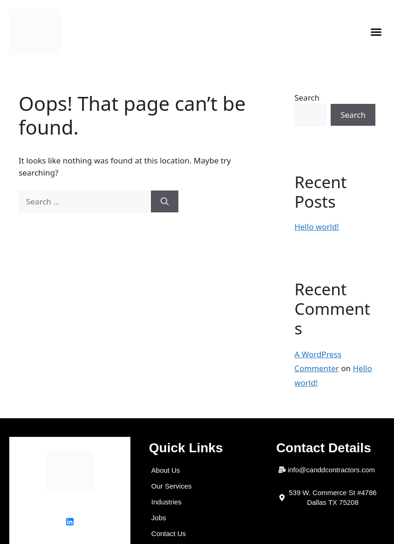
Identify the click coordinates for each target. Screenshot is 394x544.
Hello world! (316, 226)
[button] (376, 32)
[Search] (164, 201)
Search (306, 97)
